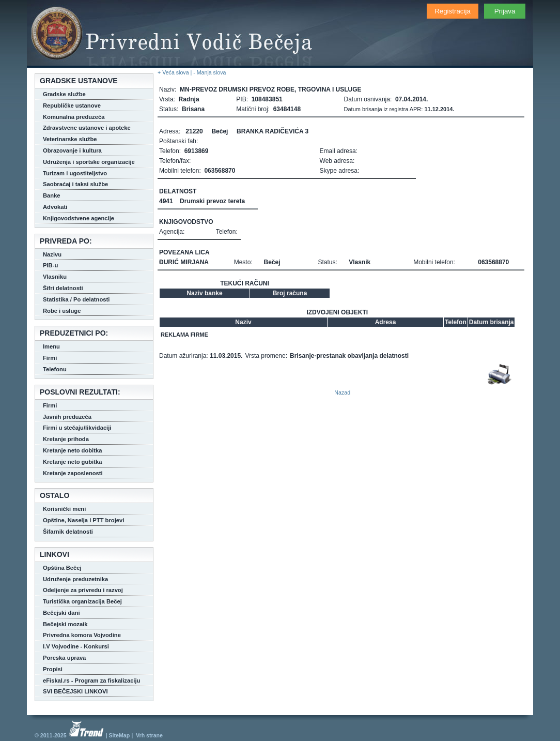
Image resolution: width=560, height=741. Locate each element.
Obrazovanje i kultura (72, 150)
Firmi (50, 358)
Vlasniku (55, 277)
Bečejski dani (61, 613)
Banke (51, 195)
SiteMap (119, 735)
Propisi (53, 669)
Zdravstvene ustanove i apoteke (87, 128)
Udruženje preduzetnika (75, 579)
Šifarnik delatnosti (68, 531)
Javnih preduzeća (67, 417)
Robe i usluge (62, 311)
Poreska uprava (64, 658)
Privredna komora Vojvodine (82, 635)
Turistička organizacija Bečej (82, 601)
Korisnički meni (64, 509)
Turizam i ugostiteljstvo (75, 173)
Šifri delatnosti (63, 288)
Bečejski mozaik (65, 624)
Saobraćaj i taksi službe (75, 184)
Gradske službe (64, 94)
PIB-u (50, 265)
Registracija (452, 11)
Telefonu (55, 369)
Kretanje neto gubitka (72, 462)
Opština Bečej (62, 568)
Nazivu (52, 254)
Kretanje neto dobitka (72, 450)
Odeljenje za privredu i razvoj (83, 590)
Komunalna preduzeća (73, 117)
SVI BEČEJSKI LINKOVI (75, 691)
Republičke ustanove (72, 105)
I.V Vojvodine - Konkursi (76, 646)
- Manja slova (209, 72)
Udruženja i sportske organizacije (89, 162)
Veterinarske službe (70, 139)
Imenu (51, 346)
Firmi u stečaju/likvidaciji (77, 428)
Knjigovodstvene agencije (78, 218)
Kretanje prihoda (66, 439)
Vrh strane (149, 735)
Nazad (342, 392)
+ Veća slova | (175, 72)
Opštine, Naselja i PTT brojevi (83, 520)
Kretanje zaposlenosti (73, 473)
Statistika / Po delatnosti (76, 299)
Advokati (55, 207)
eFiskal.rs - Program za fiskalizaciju (91, 680)
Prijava (505, 11)
